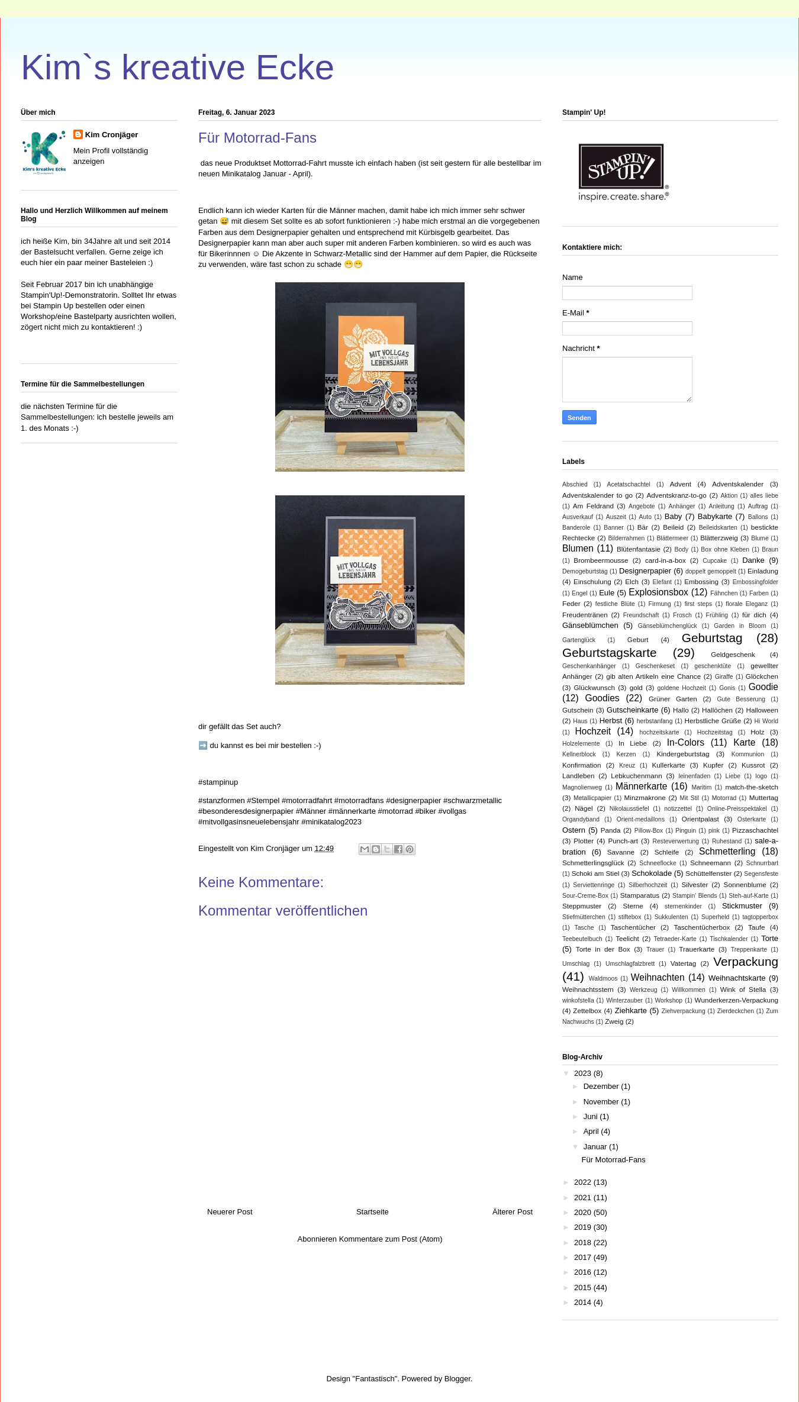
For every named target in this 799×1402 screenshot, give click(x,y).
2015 (584, 1287)
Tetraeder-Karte (675, 939)
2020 (584, 1212)
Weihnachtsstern (588, 989)
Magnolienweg (582, 787)
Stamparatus (639, 895)
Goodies (602, 698)
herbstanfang (655, 721)
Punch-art (623, 841)
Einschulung (592, 581)
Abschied (575, 484)
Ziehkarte (631, 1010)
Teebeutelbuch (582, 939)
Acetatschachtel (628, 484)
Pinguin (685, 830)
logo (761, 776)
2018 (584, 1242)
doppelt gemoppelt (710, 571)
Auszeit (616, 517)
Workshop (668, 1000)
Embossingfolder (755, 582)
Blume (759, 538)
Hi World (766, 721)
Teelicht (627, 938)
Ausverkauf (577, 517)
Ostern (573, 830)
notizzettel (678, 808)
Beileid (673, 527)
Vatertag (683, 963)
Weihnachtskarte (737, 978)
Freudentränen (585, 614)
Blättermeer (672, 538)
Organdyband (581, 819)
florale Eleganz (747, 604)
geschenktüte (712, 666)
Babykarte (715, 516)
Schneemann (710, 862)
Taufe (756, 927)
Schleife (667, 852)
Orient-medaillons (641, 819)
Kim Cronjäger (111, 134)
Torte (769, 938)
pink (714, 830)
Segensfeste (761, 874)
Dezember (602, 1086)
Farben (759, 593)
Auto (645, 517)
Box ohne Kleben (725, 549)
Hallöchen (717, 710)
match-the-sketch (751, 787)
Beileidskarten (718, 527)
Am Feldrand (593, 506)
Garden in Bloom (740, 626)
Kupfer (713, 765)
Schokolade (652, 873)
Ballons (758, 517)
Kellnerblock (579, 754)
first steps (699, 604)
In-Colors (685, 742)
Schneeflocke (657, 863)
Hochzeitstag (715, 732)
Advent (680, 484)
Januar (596, 1146)
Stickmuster (742, 905)
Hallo (681, 710)
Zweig (614, 1021)
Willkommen (688, 990)
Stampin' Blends (694, 895)
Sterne (633, 906)
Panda (611, 830)
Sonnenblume (745, 884)
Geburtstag (712, 637)
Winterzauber (624, 1000)
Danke (753, 560)
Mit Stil (690, 798)
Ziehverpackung (683, 1011)
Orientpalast (700, 819)
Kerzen (626, 754)
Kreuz (627, 765)
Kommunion (748, 754)
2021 (584, 1197)
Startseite (372, 1211)
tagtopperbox (760, 917)
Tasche (584, 927)
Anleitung (721, 506)
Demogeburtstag (585, 571)
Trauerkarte (696, 949)
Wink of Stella (743, 989)
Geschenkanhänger (589, 666)
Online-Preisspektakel (737, 808)
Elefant (662, 582)
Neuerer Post (230, 1211)
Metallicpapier (592, 798)
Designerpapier (645, 570)
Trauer (655, 949)
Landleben (578, 775)
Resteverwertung (675, 841)
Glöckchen (762, 676)
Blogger (457, 1378)
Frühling (717, 615)
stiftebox (630, 917)
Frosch (682, 615)
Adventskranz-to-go (677, 495)
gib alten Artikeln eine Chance (653, 676)
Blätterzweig (719, 538)
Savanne (620, 852)
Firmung (660, 604)
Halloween (762, 710)
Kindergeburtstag (682, 754)
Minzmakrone (645, 797)
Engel (580, 593)
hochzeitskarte (659, 732)
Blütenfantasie (639, 549)
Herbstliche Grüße (713, 720)
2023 (584, 1073)
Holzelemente (581, 743)
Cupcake (715, 560)
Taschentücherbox (702, 927)
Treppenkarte (749, 949)
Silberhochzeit (648, 885)
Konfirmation (581, 765)
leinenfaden (694, 776)
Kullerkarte (668, 765)
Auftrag (758, 506)
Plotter (584, 841)
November (602, 1101)
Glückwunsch (595, 687)
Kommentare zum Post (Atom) (391, 1239)
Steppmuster (581, 906)
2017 (584, 1257)
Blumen (578, 548)
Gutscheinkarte (632, 709)
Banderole (576, 527)
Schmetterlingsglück (593, 862)
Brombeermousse (601, 560)
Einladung (763, 571)
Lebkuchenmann (636, 775)
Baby (673, 516)
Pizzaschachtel (755, 830)
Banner (614, 527)
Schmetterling (727, 851)
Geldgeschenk (733, 654)
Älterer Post (512, 1211)
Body (681, 549)
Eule (606, 592)
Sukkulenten (671, 917)
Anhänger (682, 506)
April (592, 1131)
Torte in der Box (603, 949)
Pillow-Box (648, 830)
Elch (632, 581)
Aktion (728, 495)
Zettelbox (587, 1010)
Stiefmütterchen (583, 917)
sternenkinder (683, 906)
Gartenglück (578, 640)
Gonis (727, 688)
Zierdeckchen (735, 1011)
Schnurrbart (762, 863)
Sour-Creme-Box (585, 895)
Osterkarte (751, 819)
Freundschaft (641, 615)
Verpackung (745, 961)
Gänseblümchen (590, 625)
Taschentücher (633, 927)
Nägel (584, 808)
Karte (744, 742)
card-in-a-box (665, 560)
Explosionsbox (658, 592)
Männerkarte (642, 786)
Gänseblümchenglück (667, 626)
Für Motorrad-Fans (613, 1159)
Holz (757, 732)
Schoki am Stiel (596, 873)
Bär (642, 527)
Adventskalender (737, 484)
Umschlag (575, 964)
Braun (770, 549)
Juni (592, 1116)
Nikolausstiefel (629, 808)
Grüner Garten (673, 698)
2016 (584, 1272)
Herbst (611, 720)
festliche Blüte (615, 604)
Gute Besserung (741, 699)
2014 (584, 1302)
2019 (584, 1227)
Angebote (642, 506)
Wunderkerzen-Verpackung (736, 1000)
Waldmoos (603, 978)
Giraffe (724, 676)
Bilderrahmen (626, 538)
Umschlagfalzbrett (630, 964)
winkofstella (578, 1000)
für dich (754, 614)
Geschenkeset (655, 666)
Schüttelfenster (708, 873)
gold (636, 687)
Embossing (701, 581)
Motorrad (724, 798)
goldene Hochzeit (682, 688)
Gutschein (578, 710)
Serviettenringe (593, 885)
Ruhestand (727, 841)
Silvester (694, 884)
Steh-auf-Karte (749, 895)
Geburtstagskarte (609, 652)
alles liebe (764, 495)
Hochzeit (593, 731)
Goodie (763, 687)
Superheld (715, 917)
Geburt (638, 639)
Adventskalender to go (597, 495)
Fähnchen (723, 593)
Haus (580, 721)
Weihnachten (658, 977)
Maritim (701, 787)
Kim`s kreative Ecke (177, 67)
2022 (584, 1182)
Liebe (733, 776)
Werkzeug (644, 990)
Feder (571, 603)
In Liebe (632, 743)
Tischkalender (729, 939)
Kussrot (753, 765)
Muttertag (763, 797)
